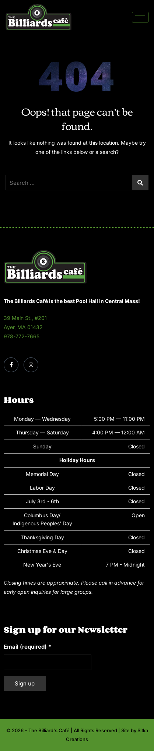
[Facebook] (11, 364)
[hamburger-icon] (140, 17)
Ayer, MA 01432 (23, 327)
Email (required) (27, 646)
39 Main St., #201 (25, 318)
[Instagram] (31, 364)
